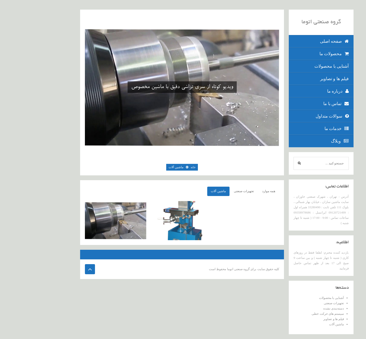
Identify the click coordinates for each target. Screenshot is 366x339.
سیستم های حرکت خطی (294, 313)
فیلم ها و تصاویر (300, 78)
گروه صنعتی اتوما (287, 22)
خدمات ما (303, 128)
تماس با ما (302, 103)
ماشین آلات (302, 324)
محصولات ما (300, 53)
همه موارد (235, 191)
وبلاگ (306, 141)
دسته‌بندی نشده (299, 308)
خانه (159, 167)
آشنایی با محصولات (298, 66)
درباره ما (304, 91)
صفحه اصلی (300, 41)
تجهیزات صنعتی (300, 303)
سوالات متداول (298, 116)
